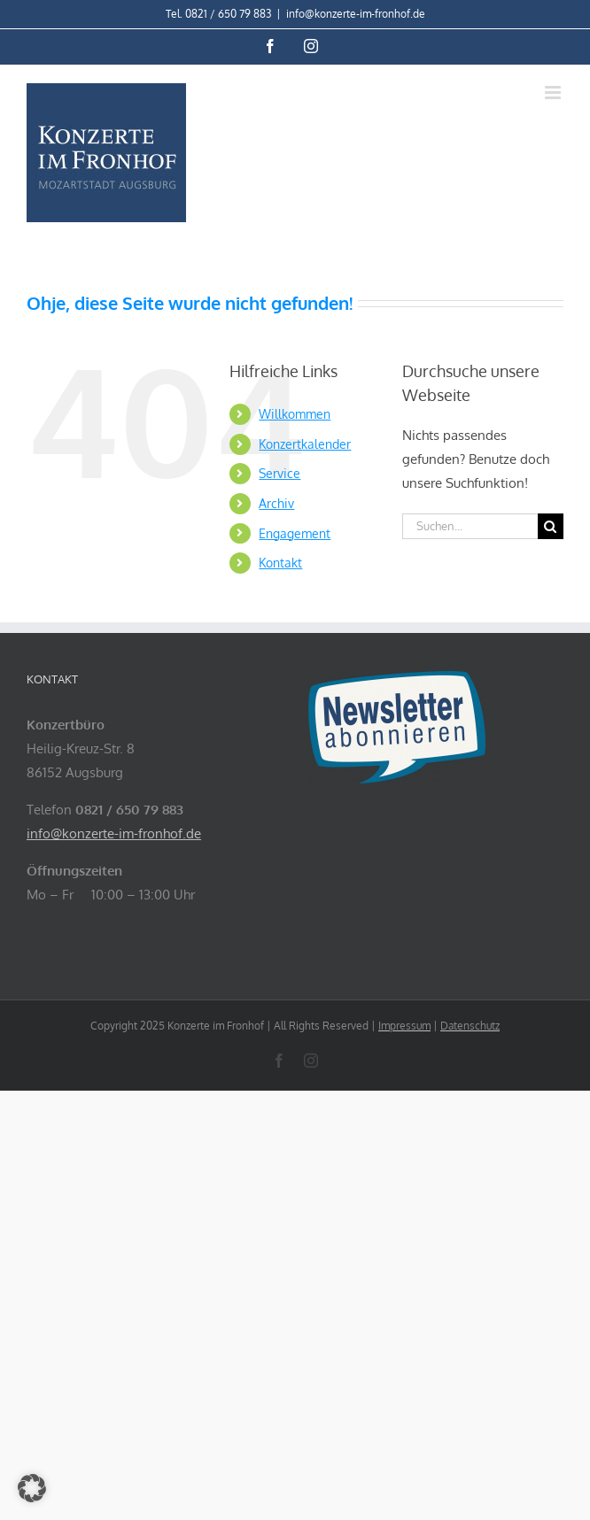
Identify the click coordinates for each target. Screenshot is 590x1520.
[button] (32, 1488)
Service (279, 473)
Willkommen (294, 413)
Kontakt (280, 562)
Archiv (276, 503)
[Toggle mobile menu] (554, 92)
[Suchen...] (470, 526)
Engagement (294, 533)
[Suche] (550, 526)
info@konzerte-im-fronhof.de (355, 13)
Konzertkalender (305, 443)
